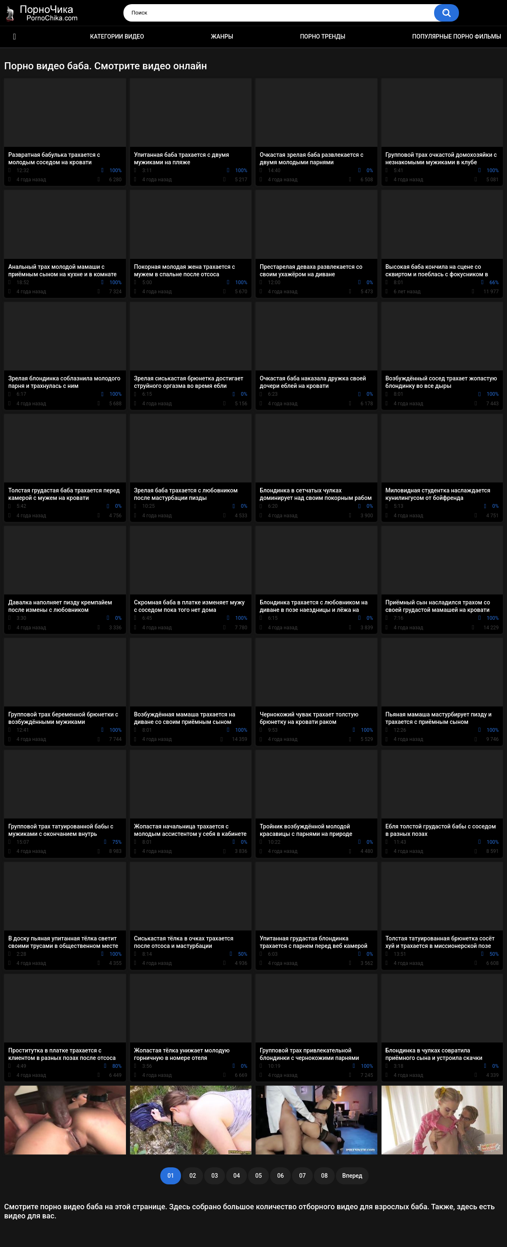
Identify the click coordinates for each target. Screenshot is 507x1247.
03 (214, 1175)
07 (302, 1175)
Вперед (352, 1175)
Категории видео (117, 36)
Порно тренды (322, 36)
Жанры (222, 36)
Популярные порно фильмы (456, 36)
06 (280, 1175)
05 (258, 1175)
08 (324, 1175)
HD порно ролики (14, 36)
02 (192, 1175)
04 (236, 1175)
